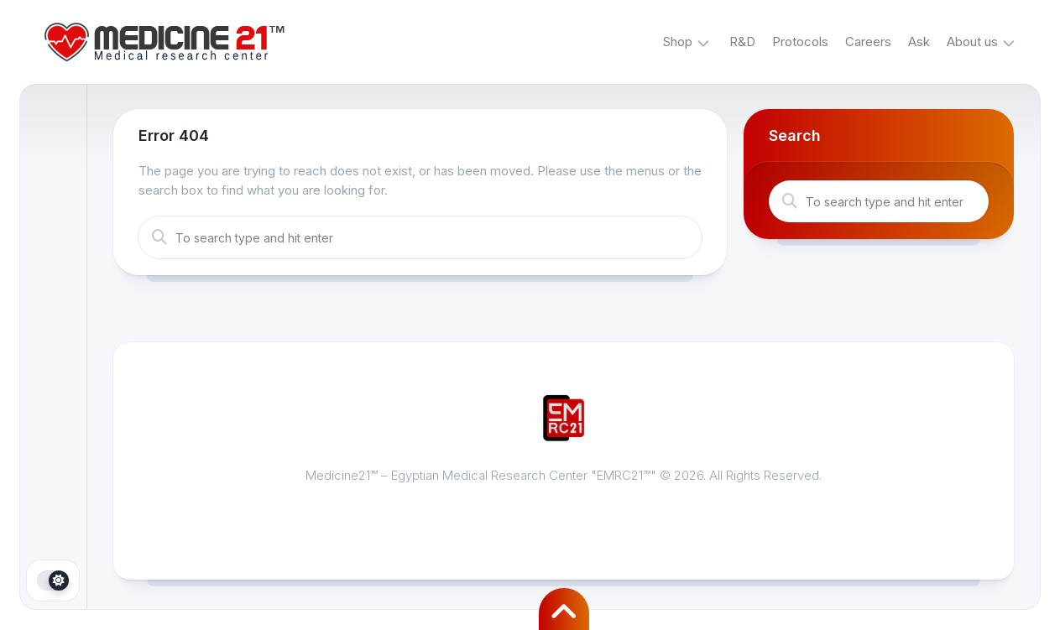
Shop (677, 41)
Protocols (800, 41)
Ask (919, 41)
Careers (868, 41)
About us (972, 41)
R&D (742, 41)
